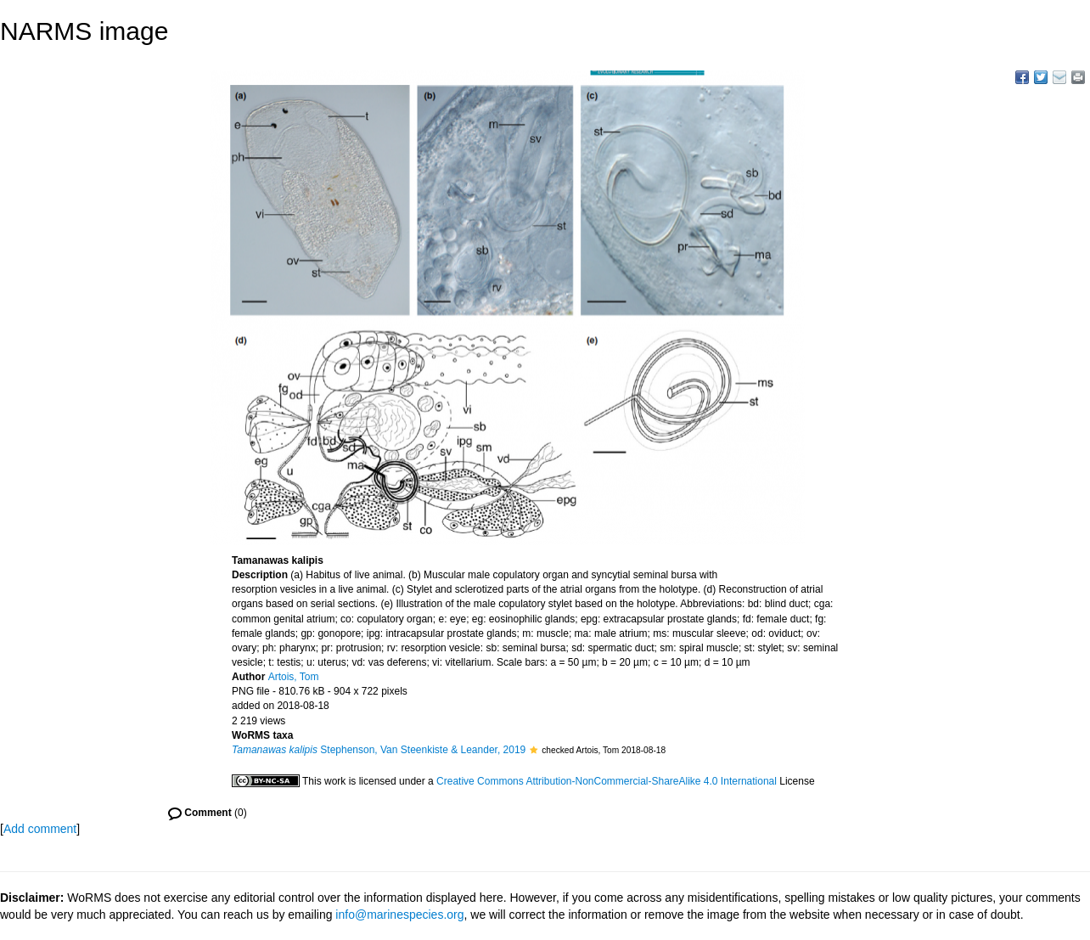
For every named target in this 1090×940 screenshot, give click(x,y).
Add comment (39, 829)
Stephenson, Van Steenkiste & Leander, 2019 (378, 750)
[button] (533, 750)
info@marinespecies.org (399, 914)
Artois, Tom (293, 677)
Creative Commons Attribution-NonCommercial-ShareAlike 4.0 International (606, 781)
